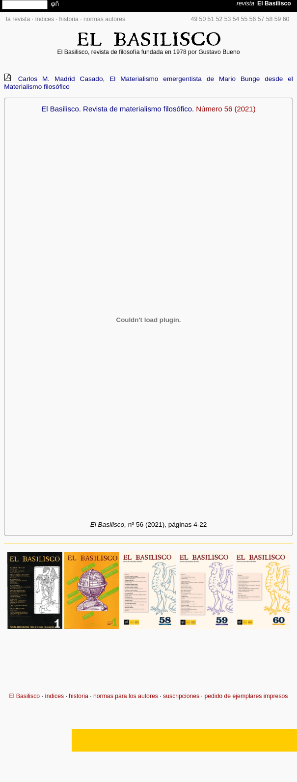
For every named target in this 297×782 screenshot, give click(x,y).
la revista (18, 19)
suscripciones (181, 696)
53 (227, 19)
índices (44, 19)
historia (68, 19)
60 (286, 19)
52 (219, 19)
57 (261, 19)
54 (236, 19)
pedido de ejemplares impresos (246, 696)
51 (211, 19)
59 (277, 19)
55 (244, 19)
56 (252, 19)
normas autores (104, 19)
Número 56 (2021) (225, 109)
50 (202, 19)
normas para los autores (125, 696)
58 (269, 19)
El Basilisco (24, 696)
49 (194, 19)
